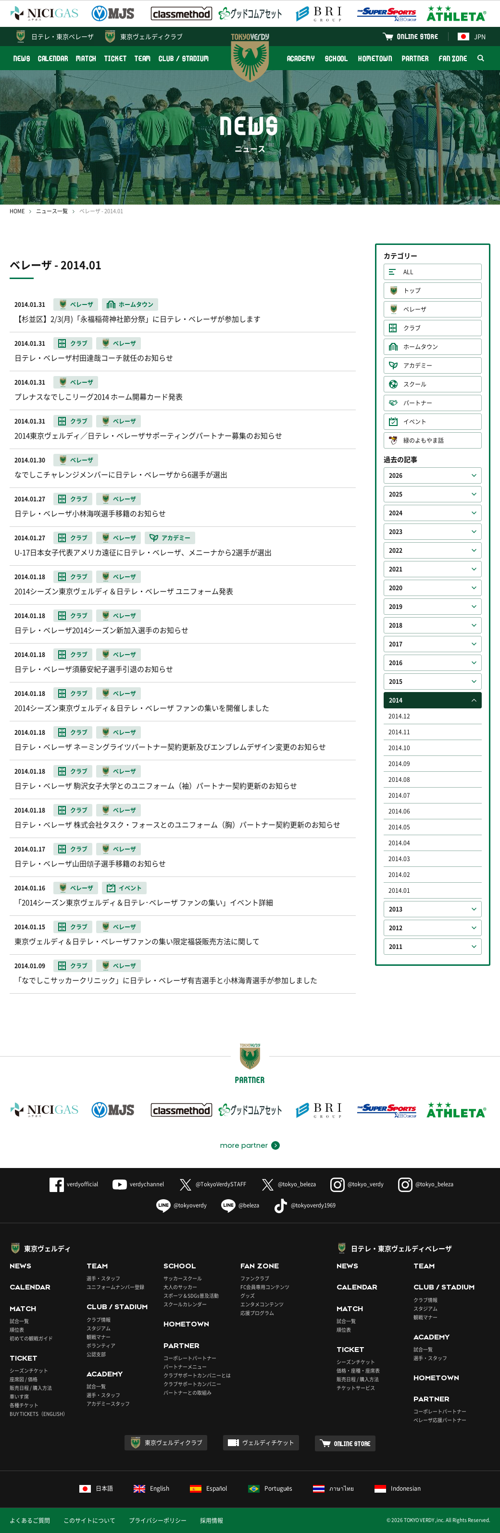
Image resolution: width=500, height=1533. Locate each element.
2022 (395, 550)
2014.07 (399, 795)
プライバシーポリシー (158, 1520)
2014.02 (399, 874)
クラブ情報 (99, 1319)
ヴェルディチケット (268, 1442)
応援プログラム (257, 1312)
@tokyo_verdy (357, 1184)
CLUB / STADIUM (184, 58)
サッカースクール (182, 1278)
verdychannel (138, 1184)
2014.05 (399, 827)
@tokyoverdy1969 (305, 1205)
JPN (472, 36)
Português (270, 1488)
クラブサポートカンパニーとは (197, 1375)
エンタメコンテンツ (262, 1304)
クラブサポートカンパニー (192, 1383)
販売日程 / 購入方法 (31, 1387)
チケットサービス (356, 1387)
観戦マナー (99, 1336)
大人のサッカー (180, 1286)
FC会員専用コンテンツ (264, 1286)
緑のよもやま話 (423, 440)
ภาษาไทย (333, 1488)
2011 (395, 946)
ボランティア (101, 1345)
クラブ (412, 328)
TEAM (143, 58)
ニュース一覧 (52, 211)
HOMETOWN (375, 58)
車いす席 (19, 1396)
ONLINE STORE (417, 36)
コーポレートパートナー (189, 1358)
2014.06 (399, 811)
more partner (244, 1145)
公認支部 (96, 1354)
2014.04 (399, 843)
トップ (412, 290)
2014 (395, 700)
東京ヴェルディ (47, 1248)
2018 (395, 625)
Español (208, 1488)
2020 (395, 588)
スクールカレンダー (185, 1304)
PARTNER (415, 58)
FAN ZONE (453, 58)
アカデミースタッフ (108, 1403)
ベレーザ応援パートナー (439, 1420)
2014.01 (399, 890)
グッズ (247, 1295)
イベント (414, 421)
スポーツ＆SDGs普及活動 (191, 1295)
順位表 (17, 1329)
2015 (395, 681)
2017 (395, 644)
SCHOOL (336, 58)
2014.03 (399, 858)
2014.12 (399, 716)
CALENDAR (53, 58)
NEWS (21, 58)
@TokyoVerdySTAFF (212, 1184)
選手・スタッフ (103, 1278)
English (151, 1488)
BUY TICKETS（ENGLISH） (39, 1413)
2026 (395, 475)
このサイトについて (89, 1520)
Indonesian (398, 1488)
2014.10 (399, 747)
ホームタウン (420, 346)
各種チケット (24, 1405)
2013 (395, 909)
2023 (395, 531)
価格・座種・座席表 (358, 1370)
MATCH (86, 58)
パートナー (417, 403)
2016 (395, 662)
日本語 (96, 1488)
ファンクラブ (254, 1278)
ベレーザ (414, 309)
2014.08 (399, 779)
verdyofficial (74, 1184)
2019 (395, 606)
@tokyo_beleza (288, 1184)
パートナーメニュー (185, 1366)
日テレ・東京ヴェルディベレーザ (401, 1248)
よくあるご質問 (30, 1520)
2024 (395, 513)
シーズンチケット (29, 1370)
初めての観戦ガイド (31, 1338)
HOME (17, 211)
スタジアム (99, 1328)
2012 (395, 928)
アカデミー (417, 365)
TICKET (115, 58)
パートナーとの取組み (187, 1392)
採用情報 (211, 1520)
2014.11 (399, 732)
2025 (395, 494)
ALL (408, 272)
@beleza (240, 1205)
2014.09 (399, 763)
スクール (414, 384)
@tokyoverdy (181, 1205)
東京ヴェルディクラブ (151, 36)
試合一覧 (19, 1321)
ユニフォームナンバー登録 (115, 1286)
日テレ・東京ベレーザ (62, 36)
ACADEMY (301, 58)
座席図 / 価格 (24, 1379)
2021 (395, 569)
